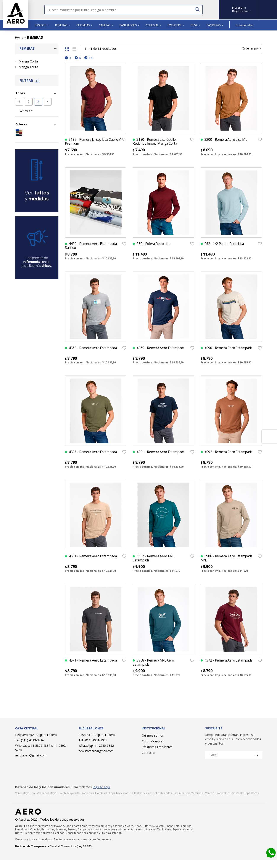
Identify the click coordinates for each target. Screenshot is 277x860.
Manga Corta (28, 61)
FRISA (195, 25)
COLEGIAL (153, 25)
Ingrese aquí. (101, 787)
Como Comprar (153, 741)
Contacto (148, 753)
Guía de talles (244, 25)
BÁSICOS (42, 25)
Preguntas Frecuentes (157, 747)
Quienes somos (153, 735)
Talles (20, 93)
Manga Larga (28, 67)
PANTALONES (129, 25)
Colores (21, 124)
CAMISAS (106, 25)
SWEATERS (175, 25)
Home (19, 37)
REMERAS (62, 25)
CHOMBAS (84, 25)
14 (90, 58)
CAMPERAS (214, 25)
